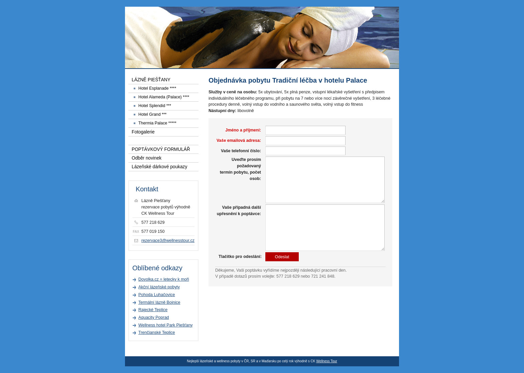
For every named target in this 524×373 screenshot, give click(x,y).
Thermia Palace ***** (157, 123)
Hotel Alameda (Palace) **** (163, 97)
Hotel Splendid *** (154, 105)
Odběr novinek (146, 158)
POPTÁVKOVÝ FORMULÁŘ (161, 149)
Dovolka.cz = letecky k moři (163, 279)
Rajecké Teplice (152, 309)
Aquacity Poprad (153, 317)
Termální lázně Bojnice (159, 302)
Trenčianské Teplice (156, 332)
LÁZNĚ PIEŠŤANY (151, 79)
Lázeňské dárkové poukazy (159, 166)
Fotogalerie (143, 131)
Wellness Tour (326, 361)
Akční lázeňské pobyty (159, 287)
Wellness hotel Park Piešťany (165, 325)
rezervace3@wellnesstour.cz (167, 240)
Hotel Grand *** (152, 114)
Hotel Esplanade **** (157, 88)
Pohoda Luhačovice (156, 294)
